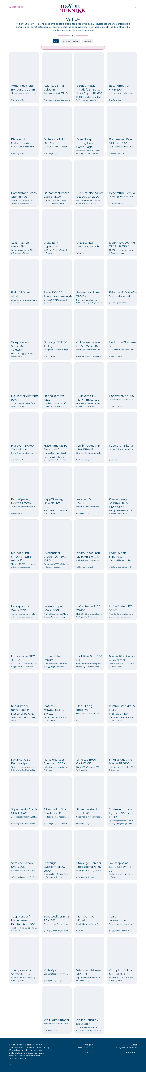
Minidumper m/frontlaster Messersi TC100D (22, 709)
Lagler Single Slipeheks (117, 554)
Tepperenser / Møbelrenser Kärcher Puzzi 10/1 (23, 920)
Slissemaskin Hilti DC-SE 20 (88, 811)
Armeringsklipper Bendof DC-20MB (23, 87)
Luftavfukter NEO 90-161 (121, 608)
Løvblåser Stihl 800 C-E (89, 658)
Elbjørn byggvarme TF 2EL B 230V (122, 244)
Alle (55, 41)
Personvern (131, 1052)
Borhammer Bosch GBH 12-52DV (122, 141)
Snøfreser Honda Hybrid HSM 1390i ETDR (121, 813)
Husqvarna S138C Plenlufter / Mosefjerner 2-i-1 (55, 449)
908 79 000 (16, 7)
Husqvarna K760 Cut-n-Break (22, 447)
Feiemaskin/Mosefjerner (125, 292)
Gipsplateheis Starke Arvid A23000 (20, 346)
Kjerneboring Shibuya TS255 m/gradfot (21, 556)
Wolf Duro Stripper (56, 1020)
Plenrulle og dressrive (84, 708)
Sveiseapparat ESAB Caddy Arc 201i (120, 866)
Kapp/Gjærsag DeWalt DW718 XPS (54, 503)
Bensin (75, 41)
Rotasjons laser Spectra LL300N (55, 761)
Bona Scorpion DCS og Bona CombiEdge (86, 143)
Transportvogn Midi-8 (86, 918)
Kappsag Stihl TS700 (85, 501)
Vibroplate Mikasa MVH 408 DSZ (121, 972)
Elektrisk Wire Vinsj (20, 294)
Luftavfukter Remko (52, 658)
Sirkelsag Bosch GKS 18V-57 (87, 761)
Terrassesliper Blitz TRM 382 (56, 918)
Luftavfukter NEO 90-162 (23, 658)
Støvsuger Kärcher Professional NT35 (88, 865)
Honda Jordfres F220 (54, 397)
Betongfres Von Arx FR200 (119, 87)
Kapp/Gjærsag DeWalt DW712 (21, 501)
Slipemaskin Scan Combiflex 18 (56, 811)
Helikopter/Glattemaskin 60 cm (125, 344)
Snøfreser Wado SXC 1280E (22, 865)
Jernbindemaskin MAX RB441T (88, 447)
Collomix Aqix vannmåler (20, 244)
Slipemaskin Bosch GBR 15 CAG (24, 811)
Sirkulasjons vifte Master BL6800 (120, 761)
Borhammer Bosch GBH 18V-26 (24, 194)
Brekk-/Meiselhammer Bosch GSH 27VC (91, 194)
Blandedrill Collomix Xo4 (20, 141)
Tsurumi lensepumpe (117, 918)
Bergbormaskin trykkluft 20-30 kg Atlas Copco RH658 (89, 89)
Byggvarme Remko (122, 193)
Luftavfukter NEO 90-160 (88, 608)
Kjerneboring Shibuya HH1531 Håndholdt (119, 503)
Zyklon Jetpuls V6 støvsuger (88, 1021)
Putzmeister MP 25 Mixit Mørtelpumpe (122, 709)
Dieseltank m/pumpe (51, 244)
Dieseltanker (84, 242)
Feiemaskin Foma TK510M (88, 294)
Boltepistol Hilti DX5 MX (54, 141)
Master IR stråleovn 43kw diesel (122, 658)
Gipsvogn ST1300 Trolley (55, 344)
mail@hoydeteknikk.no (126, 1047)
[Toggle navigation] (135, 7)
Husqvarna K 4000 (121, 395)
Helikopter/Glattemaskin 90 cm (27, 397)
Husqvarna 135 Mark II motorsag (87, 397)
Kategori (87, 41)
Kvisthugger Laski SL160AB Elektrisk (88, 554)
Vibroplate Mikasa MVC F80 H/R (88, 972)
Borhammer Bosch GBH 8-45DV (56, 194)
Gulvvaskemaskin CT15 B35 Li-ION (88, 344)
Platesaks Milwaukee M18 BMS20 (54, 709)
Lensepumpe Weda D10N (20, 608)
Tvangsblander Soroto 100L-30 (21, 972)
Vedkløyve (50, 970)
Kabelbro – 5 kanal (121, 445)
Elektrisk (66, 41)
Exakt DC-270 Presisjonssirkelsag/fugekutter (64, 294)
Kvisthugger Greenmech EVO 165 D (55, 556)
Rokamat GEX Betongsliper (20, 761)
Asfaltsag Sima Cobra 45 (54, 87)
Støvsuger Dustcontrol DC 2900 (54, 866)
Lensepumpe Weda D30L (53, 608)
